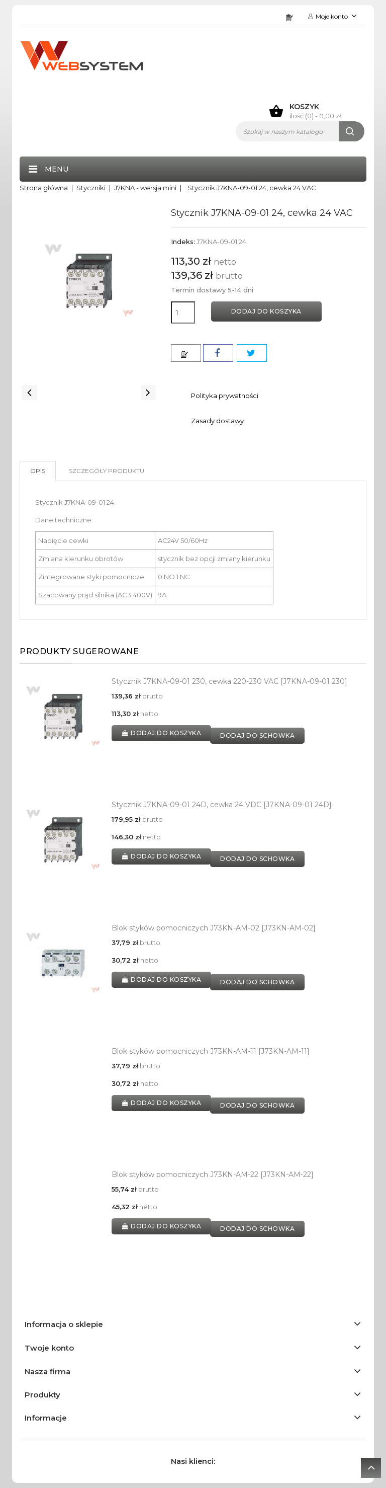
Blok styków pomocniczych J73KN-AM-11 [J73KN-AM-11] (211, 1051)
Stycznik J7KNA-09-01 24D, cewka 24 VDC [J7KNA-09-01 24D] (222, 804)
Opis (37, 471)
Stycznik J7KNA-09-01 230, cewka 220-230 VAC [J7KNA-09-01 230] (229, 681)
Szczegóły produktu (106, 471)
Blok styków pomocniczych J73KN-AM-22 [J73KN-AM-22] (213, 1174)
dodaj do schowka (257, 735)
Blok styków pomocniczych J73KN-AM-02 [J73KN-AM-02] (214, 927)
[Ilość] (183, 312)
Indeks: (183, 242)
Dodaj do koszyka (266, 311)
